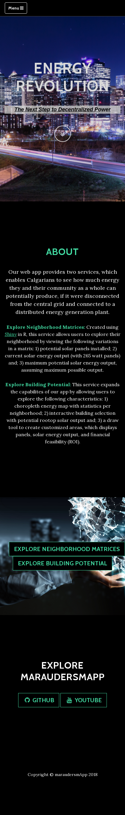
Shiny (11, 334)
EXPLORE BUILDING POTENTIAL (62, 563)
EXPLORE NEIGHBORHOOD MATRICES (67, 549)
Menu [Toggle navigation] (16, 8)
